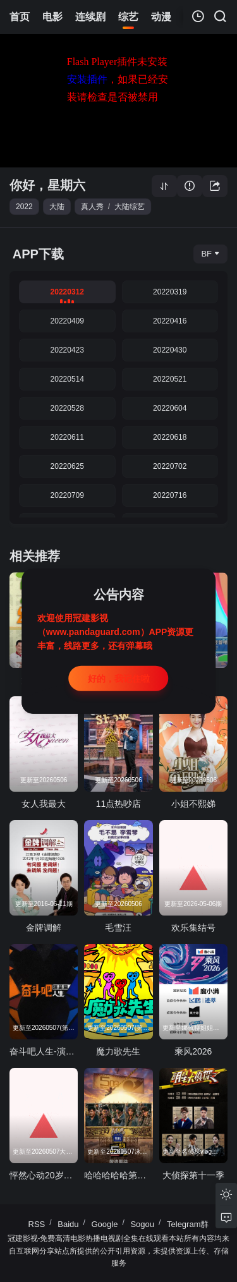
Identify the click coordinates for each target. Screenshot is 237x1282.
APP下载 (38, 254)
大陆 (56, 206)
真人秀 (92, 206)
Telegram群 (188, 1224)
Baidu (68, 1224)
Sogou (142, 1224)
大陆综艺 (129, 206)
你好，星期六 (47, 185)
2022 (24, 206)
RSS (37, 1224)
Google (105, 1224)
